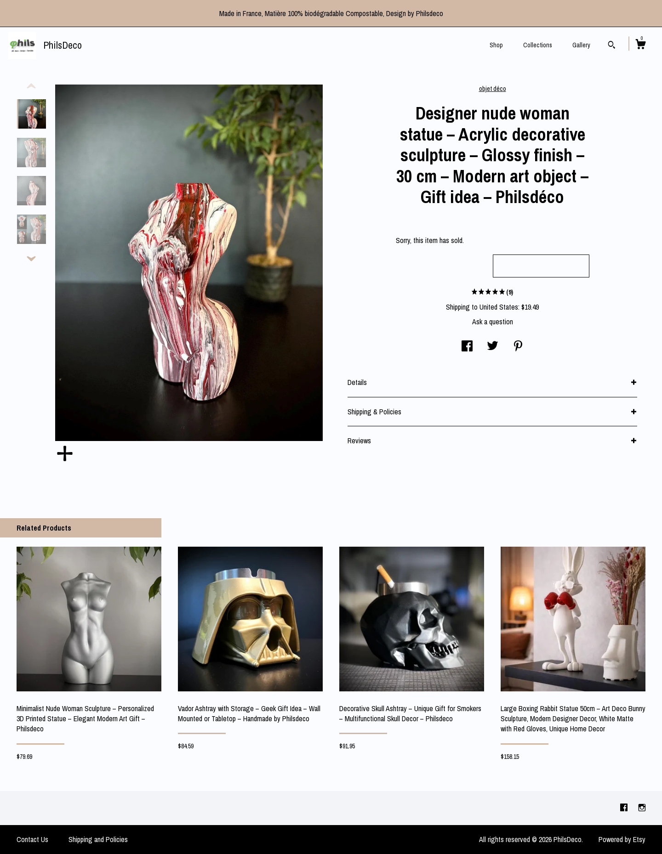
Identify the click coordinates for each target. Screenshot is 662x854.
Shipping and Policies (98, 839)
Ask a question (492, 322)
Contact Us (32, 839)
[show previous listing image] (31, 86)
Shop (496, 45)
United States (498, 307)
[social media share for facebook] (467, 347)
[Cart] (640, 45)
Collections (537, 45)
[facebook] (624, 808)
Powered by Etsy (622, 839)
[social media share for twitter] (492, 347)
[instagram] (642, 808)
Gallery (581, 45)
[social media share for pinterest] (518, 347)
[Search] (611, 46)
